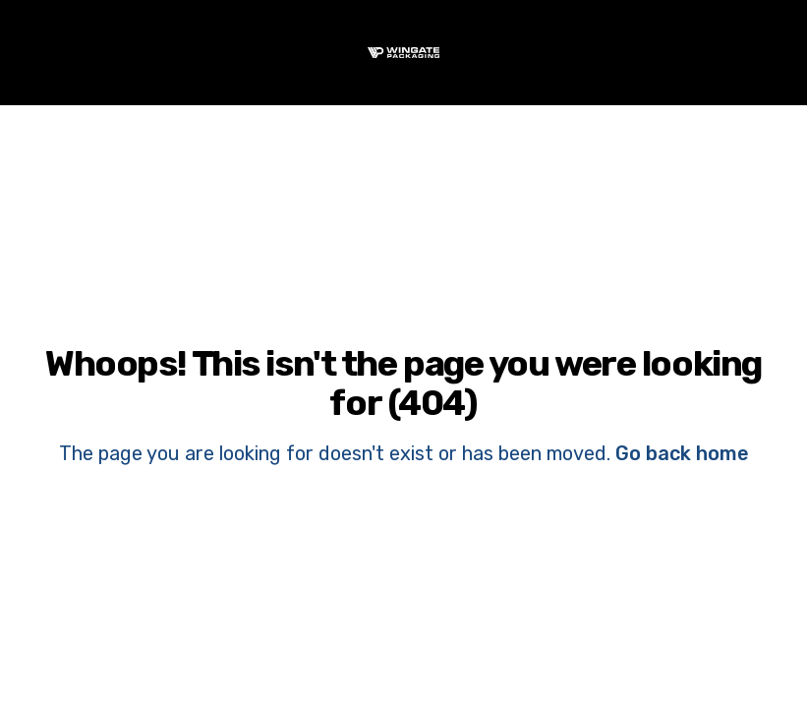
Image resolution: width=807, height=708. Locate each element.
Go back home (682, 453)
